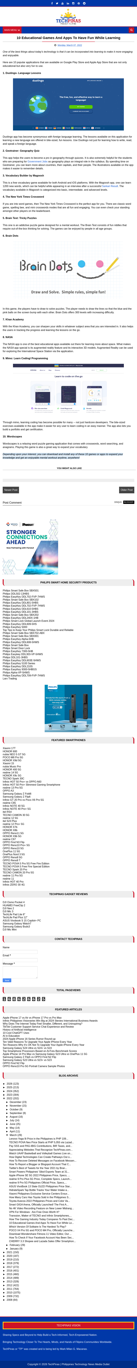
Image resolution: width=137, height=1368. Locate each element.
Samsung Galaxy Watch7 (17, 923)
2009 (10, 1296)
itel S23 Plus (10, 821)
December (16, 1102)
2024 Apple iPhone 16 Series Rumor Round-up (29, 1039)
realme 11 (8, 878)
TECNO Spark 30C (13, 778)
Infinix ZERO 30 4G (14, 884)
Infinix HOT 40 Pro (13, 881)
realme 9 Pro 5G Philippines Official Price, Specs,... (38, 1182)
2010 (10, 1292)
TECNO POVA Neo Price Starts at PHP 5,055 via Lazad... (41, 1142)
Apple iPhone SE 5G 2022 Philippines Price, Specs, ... (39, 1175)
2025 (10, 1087)
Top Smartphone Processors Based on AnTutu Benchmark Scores (40, 1051)
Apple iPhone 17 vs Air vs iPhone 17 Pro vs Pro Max (32, 1017)
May (12, 1127)
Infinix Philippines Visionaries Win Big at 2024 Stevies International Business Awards (50, 1020)
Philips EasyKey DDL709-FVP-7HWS (24, 675)
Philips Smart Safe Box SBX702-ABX (24, 633)
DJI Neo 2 (8, 908)
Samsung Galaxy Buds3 (16, 926)
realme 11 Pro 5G (13, 875)
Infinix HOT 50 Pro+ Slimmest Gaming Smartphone (31, 784)
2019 (10, 1259)
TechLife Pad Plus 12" (15, 917)
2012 (10, 1285)
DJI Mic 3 (8, 911)
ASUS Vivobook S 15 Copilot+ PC (22, 920)
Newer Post (10, 490)
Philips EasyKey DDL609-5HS (20, 624)
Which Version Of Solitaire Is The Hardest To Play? (37, 1226)
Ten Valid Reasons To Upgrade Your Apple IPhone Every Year (37, 1042)
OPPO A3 (8, 790)
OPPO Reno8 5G (12, 857)
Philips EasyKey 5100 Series (19, 663)
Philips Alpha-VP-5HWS (16, 672)
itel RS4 (7, 812)
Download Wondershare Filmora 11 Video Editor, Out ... (40, 1234)
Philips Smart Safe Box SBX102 (21, 599)
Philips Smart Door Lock (16, 648)
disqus (118, 502)
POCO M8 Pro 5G (13, 757)
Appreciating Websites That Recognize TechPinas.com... (41, 1149)
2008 (10, 1299)
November (16, 1105)
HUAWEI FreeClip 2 (14, 905)
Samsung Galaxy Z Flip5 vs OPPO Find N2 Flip (29, 1057)
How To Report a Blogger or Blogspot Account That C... (40, 1164)
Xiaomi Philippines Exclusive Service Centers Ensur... (39, 1193)
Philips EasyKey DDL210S (18, 666)
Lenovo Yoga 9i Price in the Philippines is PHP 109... (38, 1138)
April (12, 1131)
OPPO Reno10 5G (13, 848)
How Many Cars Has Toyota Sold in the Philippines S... (39, 1197)
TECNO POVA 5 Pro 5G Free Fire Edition (26, 863)
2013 (10, 1281)
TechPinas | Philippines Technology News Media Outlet (78, 1364)
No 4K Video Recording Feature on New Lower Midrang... (41, 1208)
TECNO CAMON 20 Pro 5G (18, 872)
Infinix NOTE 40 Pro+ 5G (17, 809)
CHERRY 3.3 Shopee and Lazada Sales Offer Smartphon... (42, 1241)
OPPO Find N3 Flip (13, 842)
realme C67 (9, 839)
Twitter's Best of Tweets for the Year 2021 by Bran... (38, 1168)
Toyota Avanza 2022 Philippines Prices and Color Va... (39, 1201)
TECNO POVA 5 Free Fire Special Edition (26, 866)
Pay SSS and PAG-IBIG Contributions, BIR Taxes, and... (40, 1146)
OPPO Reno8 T (11, 860)
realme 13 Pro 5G (13, 787)
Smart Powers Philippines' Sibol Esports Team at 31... (39, 1171)
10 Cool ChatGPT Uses (16, 1033)
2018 (10, 1263)
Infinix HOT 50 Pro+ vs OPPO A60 (22, 781)
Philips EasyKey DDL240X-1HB (20, 618)
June (13, 1124)
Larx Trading (10, 678)
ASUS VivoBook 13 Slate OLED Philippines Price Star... (40, 1186)
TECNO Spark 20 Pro (15, 869)
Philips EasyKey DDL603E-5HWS (22, 660)
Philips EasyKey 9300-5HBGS (20, 669)
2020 (10, 1256)
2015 (10, 1274)
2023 (10, 1094)
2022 (10, 1098)
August (14, 1116)
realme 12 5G (10, 818)
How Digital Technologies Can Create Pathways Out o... (40, 1157)
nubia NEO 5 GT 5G (14, 754)
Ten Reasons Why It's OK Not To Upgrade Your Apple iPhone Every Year (43, 1045)
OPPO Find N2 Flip (13, 1063)
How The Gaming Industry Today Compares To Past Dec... (42, 1219)
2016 (10, 1270)
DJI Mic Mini (9, 929)
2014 (10, 1278)
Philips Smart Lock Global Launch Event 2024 (28, 621)
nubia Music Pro (12, 766)
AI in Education (11, 1036)
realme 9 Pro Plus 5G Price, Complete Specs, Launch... (40, 1179)
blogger (128, 502)
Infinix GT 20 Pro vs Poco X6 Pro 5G (23, 800)
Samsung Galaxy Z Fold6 (17, 793)
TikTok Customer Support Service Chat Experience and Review (38, 1026)
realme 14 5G (10, 772)
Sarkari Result (110, 186)
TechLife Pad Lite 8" (14, 914)
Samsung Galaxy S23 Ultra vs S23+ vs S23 (27, 1060)
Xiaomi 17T (9, 748)
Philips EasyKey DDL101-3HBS (20, 612)
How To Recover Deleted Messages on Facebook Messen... (42, 1160)
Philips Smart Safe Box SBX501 (21, 590)
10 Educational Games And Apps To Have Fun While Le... (41, 1223)
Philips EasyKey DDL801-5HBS (20, 602)
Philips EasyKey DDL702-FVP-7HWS (24, 596)
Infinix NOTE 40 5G (14, 806)
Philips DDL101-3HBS (15, 657)
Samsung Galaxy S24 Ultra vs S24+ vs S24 (27, 1048)
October (14, 1109)
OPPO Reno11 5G (13, 833)
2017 (10, 1267)
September (16, 1113)
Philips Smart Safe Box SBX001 (21, 636)
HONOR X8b (10, 830)
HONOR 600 (10, 751)
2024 (10, 1091)
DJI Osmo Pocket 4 (14, 902)
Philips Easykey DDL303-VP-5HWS (23, 654)
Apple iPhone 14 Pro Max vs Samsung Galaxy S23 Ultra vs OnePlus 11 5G (45, 1054)
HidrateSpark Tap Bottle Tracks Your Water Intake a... (39, 1190)
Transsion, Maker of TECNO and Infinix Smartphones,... (40, 1215)
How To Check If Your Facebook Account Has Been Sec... (41, 1237)
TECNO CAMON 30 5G (16, 815)
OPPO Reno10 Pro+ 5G (16, 845)
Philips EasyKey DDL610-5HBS (20, 609)
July (12, 1120)
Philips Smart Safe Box (16, 645)
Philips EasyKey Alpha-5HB (18, 639)
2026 (10, 1083)
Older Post (127, 490)
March (13, 1135)
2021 (10, 1252)
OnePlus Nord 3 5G (14, 854)
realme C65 (9, 803)
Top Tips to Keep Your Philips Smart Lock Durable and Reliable (38, 630)
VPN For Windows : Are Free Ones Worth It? (34, 1212)
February (15, 1245)
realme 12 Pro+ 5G (13, 824)
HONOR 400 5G (12, 769)
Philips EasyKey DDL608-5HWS (21, 642)
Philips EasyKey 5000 (15, 627)
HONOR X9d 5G (12, 760)
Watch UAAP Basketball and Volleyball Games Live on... (40, 1153)
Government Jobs (38, 161)
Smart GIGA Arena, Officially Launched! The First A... (39, 1204)
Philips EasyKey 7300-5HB (18, 651)
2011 (10, 1289)
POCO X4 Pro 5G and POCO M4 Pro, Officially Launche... (41, 1230)
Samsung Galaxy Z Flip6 (16, 796)
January (14, 1248)
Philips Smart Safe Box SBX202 (21, 615)
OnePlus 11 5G (11, 851)
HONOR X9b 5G (12, 836)
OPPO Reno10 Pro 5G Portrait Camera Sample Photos (34, 1066)
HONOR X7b (10, 827)
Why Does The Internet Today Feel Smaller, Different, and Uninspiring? (42, 1023)
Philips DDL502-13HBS (16, 593)
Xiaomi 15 (8, 763)
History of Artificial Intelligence (19, 1029)
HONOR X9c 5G (12, 775)
